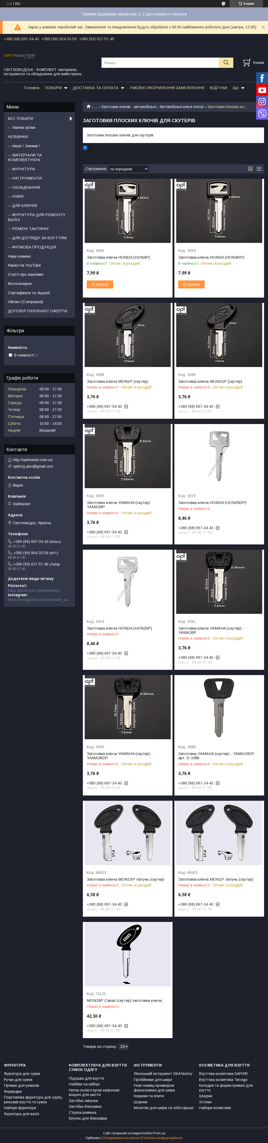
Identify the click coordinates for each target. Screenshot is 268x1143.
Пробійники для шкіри (153, 1080)
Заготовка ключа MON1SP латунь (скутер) (125, 879)
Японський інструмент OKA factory (163, 1073)
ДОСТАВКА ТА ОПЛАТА (95, 87)
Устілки (205, 1102)
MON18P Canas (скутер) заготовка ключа (124, 1000)
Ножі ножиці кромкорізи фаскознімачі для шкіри (154, 1087)
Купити (102, 284)
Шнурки (205, 1096)
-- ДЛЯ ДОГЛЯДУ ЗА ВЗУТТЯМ (37, 238)
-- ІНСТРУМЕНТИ (25, 178)
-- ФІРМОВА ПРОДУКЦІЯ (32, 247)
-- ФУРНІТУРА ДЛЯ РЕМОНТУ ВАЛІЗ (36, 217)
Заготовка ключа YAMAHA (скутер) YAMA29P (118, 505)
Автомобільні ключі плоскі (182, 107)
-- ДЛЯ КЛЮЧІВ (22, 205)
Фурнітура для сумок (22, 1073)
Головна (31, 87)
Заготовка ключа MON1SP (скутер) (210, 381)
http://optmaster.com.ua (32, 460)
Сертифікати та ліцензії (29, 292)
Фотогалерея (20, 283)
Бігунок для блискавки (88, 1118)
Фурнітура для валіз (21, 1114)
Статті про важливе (25, 274)
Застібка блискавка (85, 1106)
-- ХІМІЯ (15, 196)
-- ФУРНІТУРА (21, 169)
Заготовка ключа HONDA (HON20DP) (212, 503)
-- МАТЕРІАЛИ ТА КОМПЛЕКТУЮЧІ (25, 157)
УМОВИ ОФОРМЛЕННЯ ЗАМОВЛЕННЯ (167, 87)
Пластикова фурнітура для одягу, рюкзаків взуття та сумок (33, 1099)
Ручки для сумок (18, 1080)
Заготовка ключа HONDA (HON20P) (119, 628)
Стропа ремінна (82, 1112)
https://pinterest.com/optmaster (34, 590)
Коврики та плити (149, 1096)
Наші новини (19, 256)
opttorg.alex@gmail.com (33, 466)
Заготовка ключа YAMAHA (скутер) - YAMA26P (211, 630)
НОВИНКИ (18, 136)
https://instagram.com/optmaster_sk (38, 600)
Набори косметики (215, 1108)
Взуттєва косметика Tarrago (223, 1080)
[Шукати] (226, 63)
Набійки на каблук (84, 1084)
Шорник (140, 1102)
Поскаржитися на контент (121, 1138)
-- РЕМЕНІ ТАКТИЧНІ (28, 228)
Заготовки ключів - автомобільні (128, 107)
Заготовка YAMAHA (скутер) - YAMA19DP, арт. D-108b (216, 756)
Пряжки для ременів (21, 1085)
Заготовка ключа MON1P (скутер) (117, 381)
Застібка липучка (83, 1101)
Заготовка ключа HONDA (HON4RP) (211, 257)
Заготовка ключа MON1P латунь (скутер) (215, 879)
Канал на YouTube (24, 265)
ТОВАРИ (53, 87)
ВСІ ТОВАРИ (20, 118)
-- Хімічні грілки (21, 127)
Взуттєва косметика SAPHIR (223, 1073)
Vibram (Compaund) (25, 301)
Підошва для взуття (86, 1078)
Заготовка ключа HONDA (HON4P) (118, 257)
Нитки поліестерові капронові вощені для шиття (94, 1092)
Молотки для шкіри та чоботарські (163, 1108)
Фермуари (13, 1091)
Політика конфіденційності (163, 1138)
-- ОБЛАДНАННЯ (24, 187)
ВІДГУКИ (218, 87)
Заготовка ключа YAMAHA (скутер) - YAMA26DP (120, 756)
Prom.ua (159, 1133)
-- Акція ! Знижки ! (24, 146)
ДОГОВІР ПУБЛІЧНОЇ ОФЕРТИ (37, 311)
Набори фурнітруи (20, 1108)
